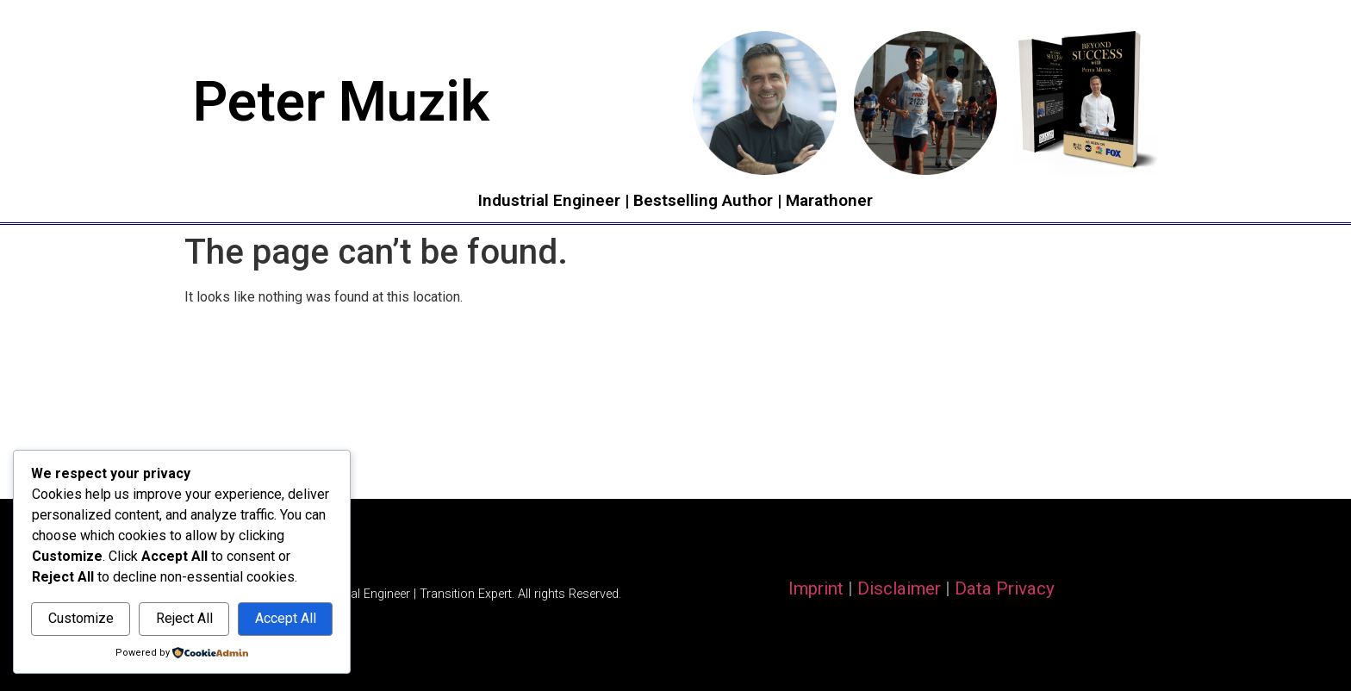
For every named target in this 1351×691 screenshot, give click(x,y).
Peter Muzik (341, 102)
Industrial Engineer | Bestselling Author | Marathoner (675, 200)
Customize (81, 618)
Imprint (816, 588)
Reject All (184, 618)
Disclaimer (899, 588)
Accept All (285, 618)
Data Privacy (1005, 588)
